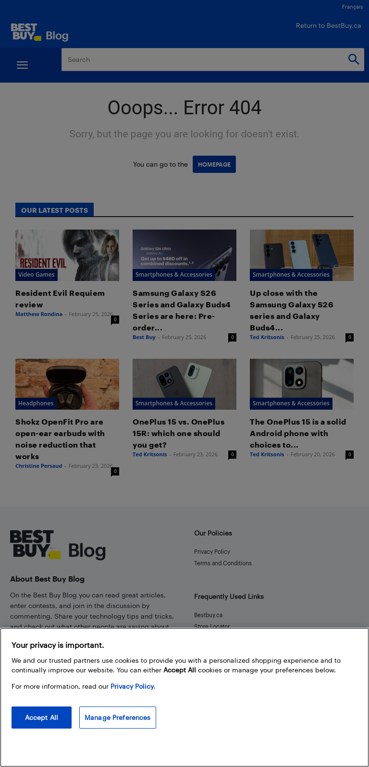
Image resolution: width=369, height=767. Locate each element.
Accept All (41, 717)
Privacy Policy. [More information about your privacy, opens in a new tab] (133, 686)
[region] (184, 697)
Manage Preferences (118, 717)
